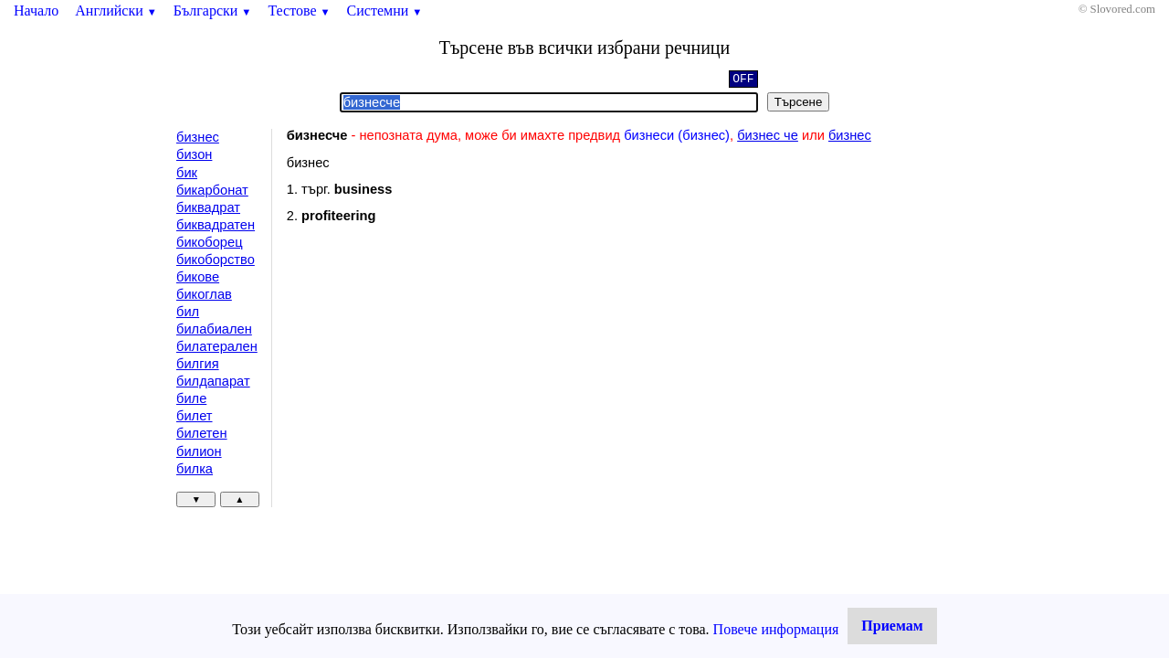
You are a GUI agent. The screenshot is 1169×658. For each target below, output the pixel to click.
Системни (385, 10)
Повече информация (776, 629)
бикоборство (215, 259)
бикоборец (209, 242)
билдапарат (213, 381)
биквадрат (208, 207)
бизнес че (767, 135)
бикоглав (204, 294)
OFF (742, 80)
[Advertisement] (441, 387)
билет (194, 416)
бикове (197, 277)
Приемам (891, 625)
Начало (36, 10)
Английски (116, 10)
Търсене (798, 102)
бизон (194, 154)
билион (199, 451)
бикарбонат (212, 190)
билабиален (214, 329)
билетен (201, 433)
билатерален (217, 346)
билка (194, 469)
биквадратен (215, 225)
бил (187, 311)
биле (191, 398)
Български (213, 10)
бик (186, 172)
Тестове (299, 10)
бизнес (197, 137)
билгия (197, 363)
